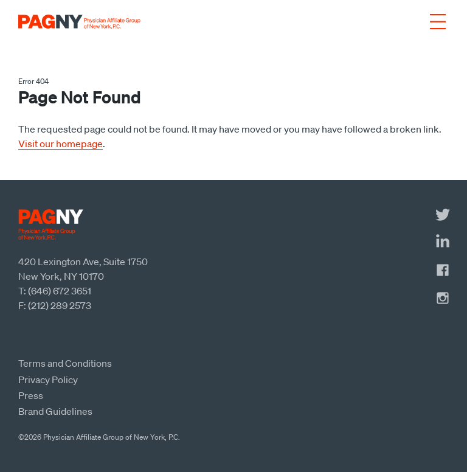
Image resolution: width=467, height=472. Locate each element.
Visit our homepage (60, 143)
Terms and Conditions (65, 363)
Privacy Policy (48, 379)
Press (30, 395)
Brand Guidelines (55, 411)
